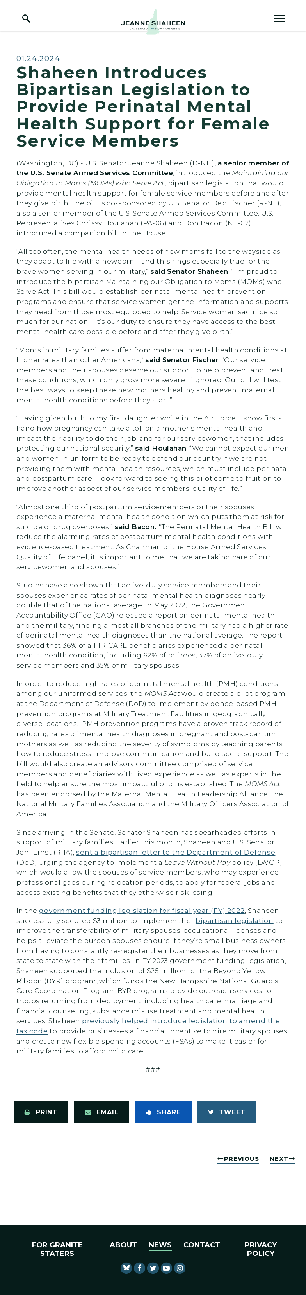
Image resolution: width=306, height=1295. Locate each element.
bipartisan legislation (235, 920)
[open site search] (26, 18)
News (160, 1245)
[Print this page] (41, 1112)
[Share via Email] (101, 1112)
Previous (241, 1158)
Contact (201, 1245)
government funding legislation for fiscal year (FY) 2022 (142, 910)
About (123, 1245)
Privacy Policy (261, 1249)
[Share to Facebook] (163, 1112)
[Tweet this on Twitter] (226, 1112)
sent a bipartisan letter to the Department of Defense (175, 852)
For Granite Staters (57, 1249)
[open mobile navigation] (280, 18)
